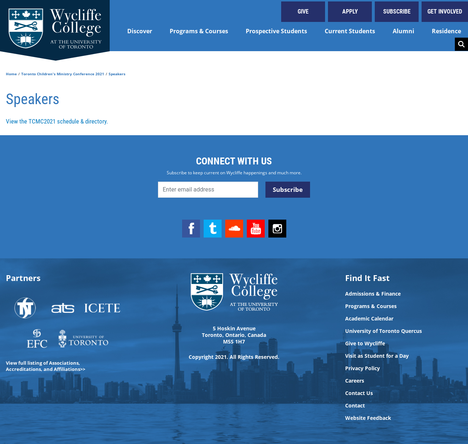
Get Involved (444, 11)
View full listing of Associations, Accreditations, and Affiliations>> (45, 366)
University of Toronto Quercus (383, 331)
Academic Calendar (369, 318)
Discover (139, 31)
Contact (355, 405)
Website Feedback (368, 418)
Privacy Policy (362, 368)
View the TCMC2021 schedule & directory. (57, 121)
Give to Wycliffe (365, 343)
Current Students (350, 31)
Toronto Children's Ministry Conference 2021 (62, 73)
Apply (350, 11)
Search (461, 44)
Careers (354, 380)
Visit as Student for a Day (377, 355)
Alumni (403, 31)
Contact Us (359, 393)
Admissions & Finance (373, 293)
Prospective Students (276, 31)
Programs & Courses (199, 31)
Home (11, 73)
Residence (446, 31)
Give (303, 11)
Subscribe (397, 11)
